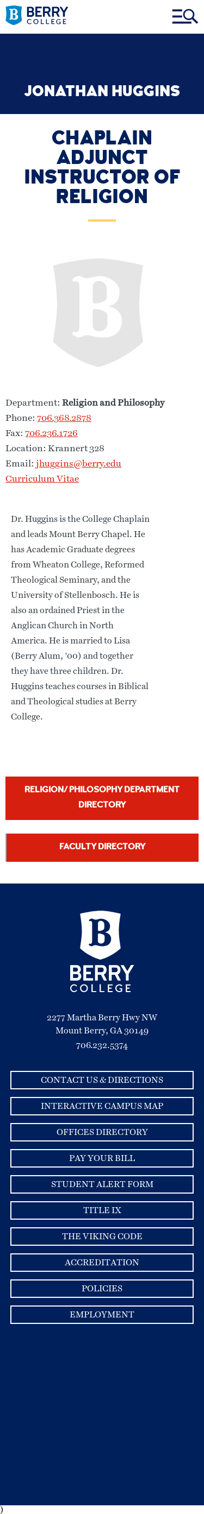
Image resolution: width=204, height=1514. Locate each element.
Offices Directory (102, 1132)
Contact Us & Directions (102, 1080)
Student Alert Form (102, 1184)
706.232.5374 (102, 1045)
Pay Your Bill (102, 1158)
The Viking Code (102, 1236)
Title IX (102, 1210)
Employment (102, 1314)
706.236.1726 (51, 433)
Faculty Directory (102, 847)
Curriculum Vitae (42, 479)
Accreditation (102, 1262)
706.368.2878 (64, 418)
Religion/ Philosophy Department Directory (102, 798)
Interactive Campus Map (102, 1106)
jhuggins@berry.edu (78, 464)
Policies (102, 1288)
